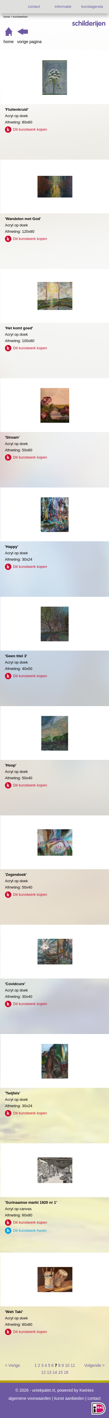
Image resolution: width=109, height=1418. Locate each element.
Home (6, 16)
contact (34, 6)
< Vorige (12, 1365)
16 (66, 1372)
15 (60, 1372)
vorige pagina (29, 41)
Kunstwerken (20, 16)
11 (73, 1365)
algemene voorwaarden (29, 1398)
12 (43, 1372)
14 (55, 1372)
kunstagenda (92, 6)
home (8, 41)
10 (67, 1365)
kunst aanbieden (69, 1398)
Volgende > (94, 1365)
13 (49, 1372)
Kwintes (86, 1390)
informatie (63, 6)
